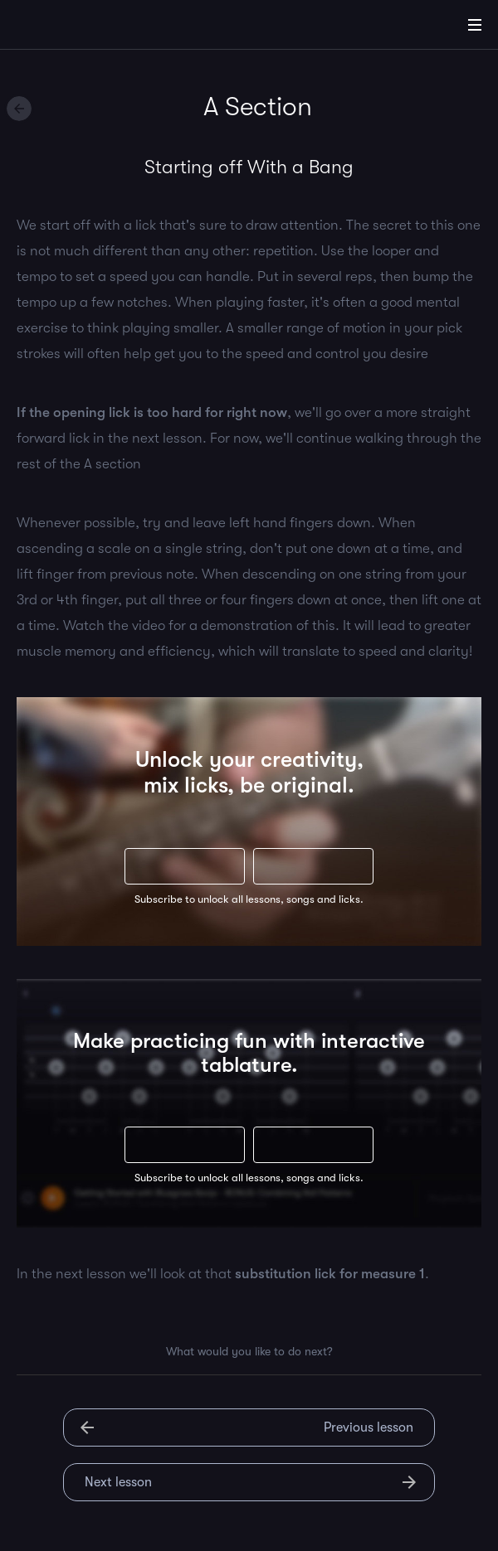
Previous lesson (368, 1427)
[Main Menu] (474, 25)
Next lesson (118, 1482)
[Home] (66, 27)
